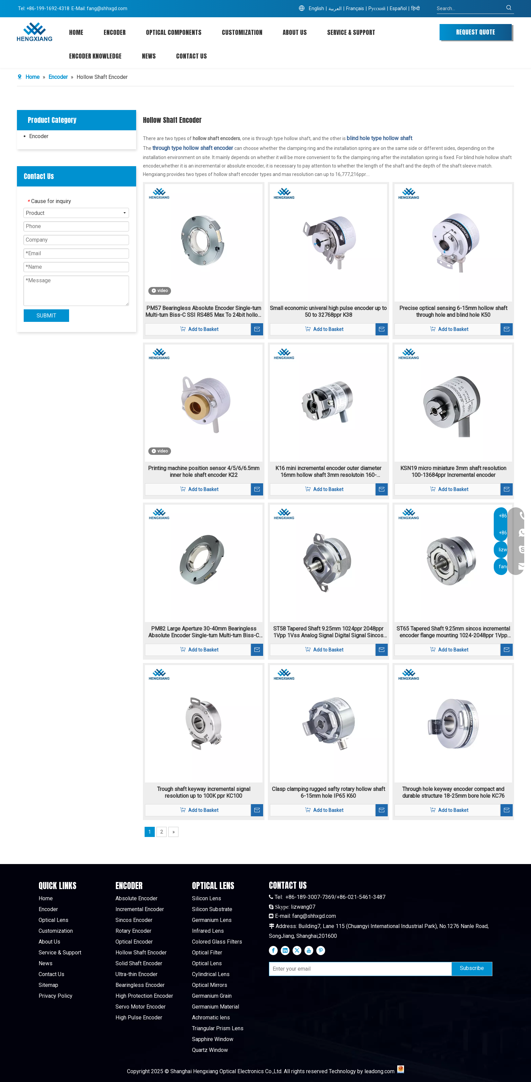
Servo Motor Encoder (140, 1006)
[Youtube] (308, 950)
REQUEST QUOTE (475, 32)
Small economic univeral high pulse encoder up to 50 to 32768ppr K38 (328, 311)
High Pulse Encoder (138, 1017)
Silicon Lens (206, 898)
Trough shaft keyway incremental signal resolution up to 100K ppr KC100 (203, 792)
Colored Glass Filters (217, 942)
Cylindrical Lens (211, 974)
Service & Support (60, 952)
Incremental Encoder (139, 909)
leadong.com (379, 1071)
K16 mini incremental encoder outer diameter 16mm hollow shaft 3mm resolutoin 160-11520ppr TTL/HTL (328, 472)
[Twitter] (297, 950)
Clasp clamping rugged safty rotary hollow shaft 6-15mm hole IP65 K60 (328, 792)
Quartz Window (210, 1050)
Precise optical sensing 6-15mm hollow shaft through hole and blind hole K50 (453, 311)
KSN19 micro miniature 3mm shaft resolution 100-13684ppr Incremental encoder (453, 471)
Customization (56, 931)
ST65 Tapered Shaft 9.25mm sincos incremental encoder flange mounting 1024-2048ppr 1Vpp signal (453, 632)
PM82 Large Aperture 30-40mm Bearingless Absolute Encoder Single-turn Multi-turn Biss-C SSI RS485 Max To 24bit (203, 632)
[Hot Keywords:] (509, 8)
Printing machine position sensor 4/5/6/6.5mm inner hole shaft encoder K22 (203, 471)
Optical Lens (53, 920)
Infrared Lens (208, 931)
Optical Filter (207, 952)
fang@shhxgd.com (107, 8)
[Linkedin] (285, 950)
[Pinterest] (320, 950)
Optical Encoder (134, 942)
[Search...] (470, 8)
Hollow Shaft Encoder (141, 952)
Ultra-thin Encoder (136, 974)
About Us (49, 942)
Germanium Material (215, 1006)
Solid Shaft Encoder (138, 963)
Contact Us (51, 974)
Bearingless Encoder (140, 985)
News (45, 963)
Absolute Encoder (136, 898)
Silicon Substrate (212, 909)
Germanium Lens (212, 920)
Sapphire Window (212, 1039)
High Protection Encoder (144, 996)
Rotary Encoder (133, 931)
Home (46, 898)
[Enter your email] (358, 969)
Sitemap (48, 985)
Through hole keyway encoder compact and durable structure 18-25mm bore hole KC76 (453, 792)
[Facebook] (273, 950)
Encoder (38, 136)
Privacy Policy (55, 996)
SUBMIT (46, 315)
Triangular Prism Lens (217, 1028)
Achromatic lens (211, 1017)
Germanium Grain (212, 996)
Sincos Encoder (133, 920)
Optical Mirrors (209, 985)
